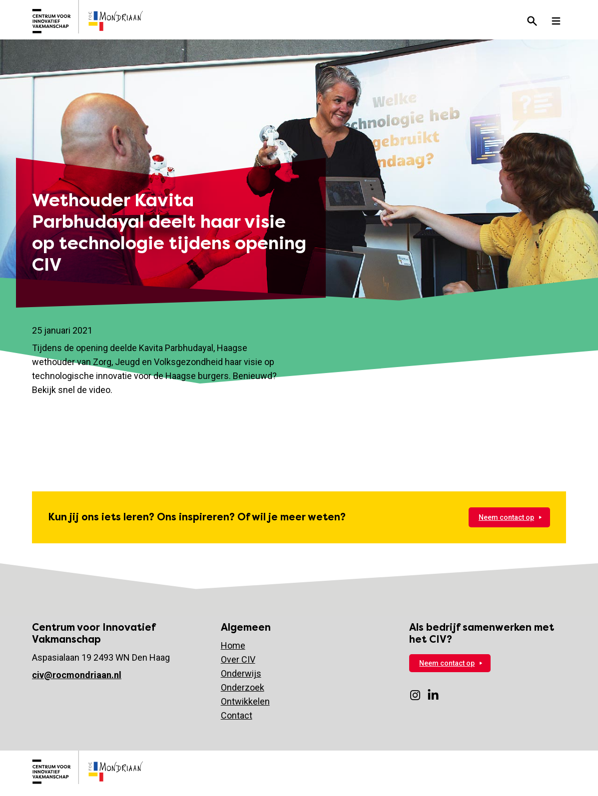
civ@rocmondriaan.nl (76, 675)
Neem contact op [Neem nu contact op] (447, 663)
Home (233, 645)
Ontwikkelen (245, 701)
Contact (236, 715)
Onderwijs (241, 673)
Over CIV (238, 659)
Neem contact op (506, 517)
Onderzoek (242, 687)
